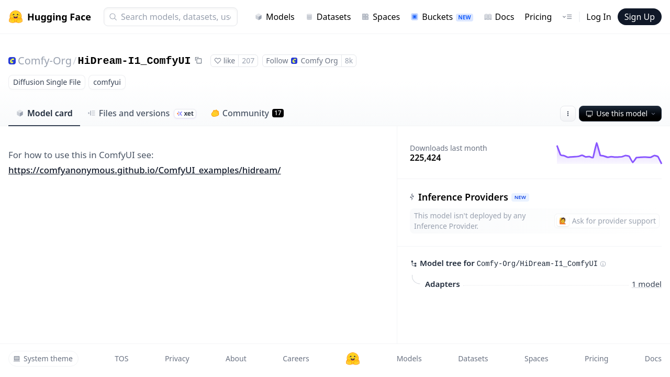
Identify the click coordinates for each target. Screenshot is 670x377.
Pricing (538, 17)
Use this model (621, 113)
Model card (44, 113)
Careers (296, 358)
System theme (43, 358)
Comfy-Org (45, 60)
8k (349, 60)
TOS (121, 358)
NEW (520, 197)
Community (247, 113)
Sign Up (639, 17)
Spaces (380, 17)
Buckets (441, 17)
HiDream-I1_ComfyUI (134, 61)
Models (274, 17)
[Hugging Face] (352, 358)
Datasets (328, 17)
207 (248, 60)
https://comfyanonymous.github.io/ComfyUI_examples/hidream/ (144, 170)
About (236, 358)
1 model (647, 283)
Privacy (177, 358)
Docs (499, 17)
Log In (598, 17)
